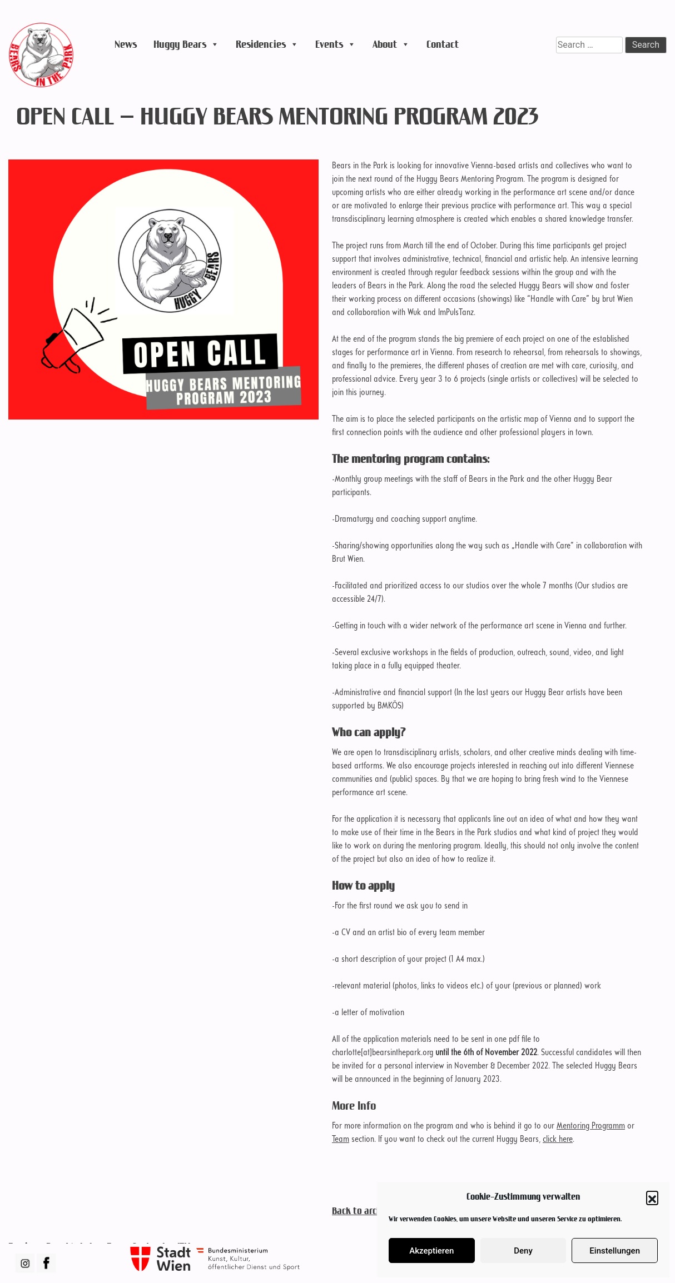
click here (558, 1139)
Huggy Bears (186, 44)
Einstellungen (614, 1251)
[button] (652, 1196)
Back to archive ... (365, 1210)
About (391, 44)
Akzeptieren (431, 1251)
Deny (523, 1251)
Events (335, 44)
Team (340, 1139)
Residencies (267, 44)
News (126, 44)
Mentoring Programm (591, 1126)
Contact (442, 44)
